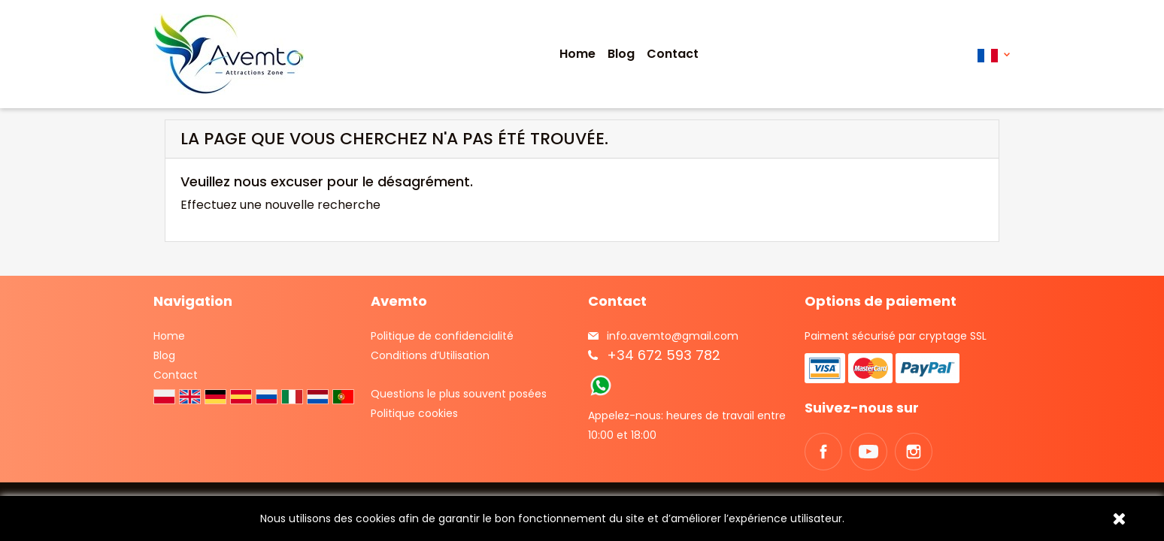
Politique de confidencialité (442, 335)
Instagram (913, 451)
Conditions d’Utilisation (430, 355)
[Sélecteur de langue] (994, 54)
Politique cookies (414, 413)
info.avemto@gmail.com (672, 335)
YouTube (868, 451)
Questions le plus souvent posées (459, 393)
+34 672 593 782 (663, 355)
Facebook (823, 451)
